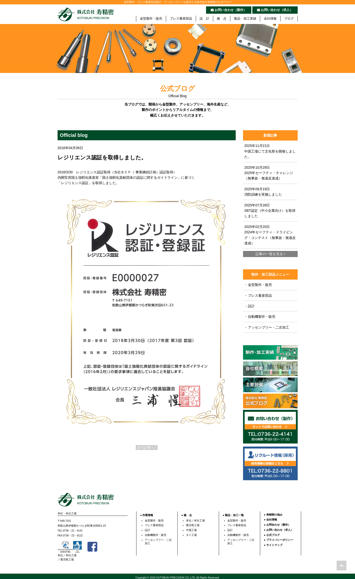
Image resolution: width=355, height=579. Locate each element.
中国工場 (191, 527)
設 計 (204, 18)
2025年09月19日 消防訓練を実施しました (263, 191)
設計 (249, 306)
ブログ (289, 18)
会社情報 (270, 18)
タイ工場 (191, 532)
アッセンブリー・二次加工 (266, 327)
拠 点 (221, 18)
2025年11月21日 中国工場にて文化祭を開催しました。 (270, 151)
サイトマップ (274, 542)
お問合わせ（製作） (278, 522)
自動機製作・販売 (259, 317)
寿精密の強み (274, 512)
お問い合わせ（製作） (229, 10)
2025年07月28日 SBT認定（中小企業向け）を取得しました (269, 210)
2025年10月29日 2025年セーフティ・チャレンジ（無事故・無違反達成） (268, 172)
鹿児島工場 (192, 522)
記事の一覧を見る (270, 254)
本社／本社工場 (195, 518)
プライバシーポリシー (279, 537)
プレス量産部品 (181, 18)
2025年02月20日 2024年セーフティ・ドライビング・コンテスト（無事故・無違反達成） (270, 235)
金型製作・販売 (151, 18)
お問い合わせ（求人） (275, 10)
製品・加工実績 (245, 18)
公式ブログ (273, 532)
